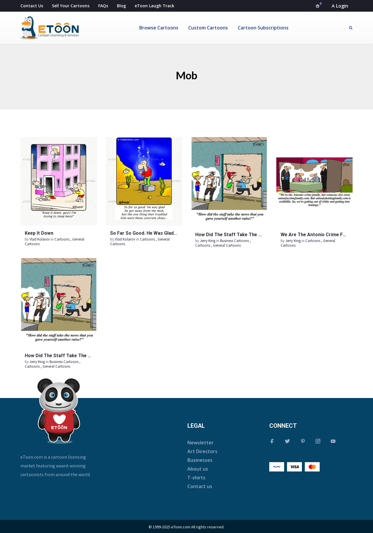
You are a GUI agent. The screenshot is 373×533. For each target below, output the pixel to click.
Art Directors (202, 451)
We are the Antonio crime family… (319, 234)
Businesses (199, 460)
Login (339, 6)
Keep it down (39, 233)
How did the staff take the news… (234, 234)
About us (197, 469)
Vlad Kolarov (40, 239)
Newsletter (200, 442)
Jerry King (208, 240)
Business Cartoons (234, 240)
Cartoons (61, 239)
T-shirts (196, 477)
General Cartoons (227, 245)
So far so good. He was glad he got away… (158, 233)
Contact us (199, 486)
